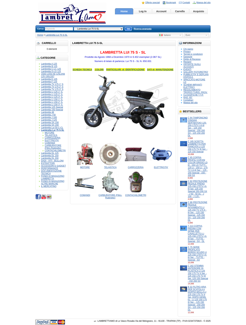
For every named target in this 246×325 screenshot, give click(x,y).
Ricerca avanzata (142, 29)
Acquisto (198, 11)
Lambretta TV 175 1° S (52, 84)
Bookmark (171, 2)
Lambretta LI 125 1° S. (52, 92)
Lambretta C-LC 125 (51, 69)
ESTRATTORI (48, 163)
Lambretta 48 (47, 112)
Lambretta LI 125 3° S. (52, 97)
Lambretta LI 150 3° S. (52, 104)
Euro (188, 35)
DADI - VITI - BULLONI (52, 160)
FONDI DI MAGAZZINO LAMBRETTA (52, 177)
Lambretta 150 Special (52, 109)
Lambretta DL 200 (50, 158)
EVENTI (187, 69)
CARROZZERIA (52, 138)
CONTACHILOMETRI (55, 150)
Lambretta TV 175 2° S (52, 86)
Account (161, 11)
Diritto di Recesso (192, 59)
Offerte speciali (152, 2)
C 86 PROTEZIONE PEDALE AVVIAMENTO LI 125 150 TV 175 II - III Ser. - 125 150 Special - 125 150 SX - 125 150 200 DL (197, 211)
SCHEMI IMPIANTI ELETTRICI (192, 86)
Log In (143, 11)
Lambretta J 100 (49, 117)
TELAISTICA (51, 135)
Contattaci (188, 100)
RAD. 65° (188, 97)
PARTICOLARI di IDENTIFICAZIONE (125, 69)
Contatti (186, 2)
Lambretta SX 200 (50, 125)
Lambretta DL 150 (50, 155)
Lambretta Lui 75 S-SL (57, 35)
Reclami (187, 62)
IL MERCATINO (48, 186)
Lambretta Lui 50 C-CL (52, 127)
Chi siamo (188, 49)
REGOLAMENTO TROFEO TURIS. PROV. (195, 91)
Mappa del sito (203, 2)
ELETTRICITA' (52, 140)
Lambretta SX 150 (50, 122)
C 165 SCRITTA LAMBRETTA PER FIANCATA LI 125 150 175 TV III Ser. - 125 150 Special (197, 146)
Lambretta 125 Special (52, 107)
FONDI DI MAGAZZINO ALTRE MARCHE (52, 182)
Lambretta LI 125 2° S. (52, 94)
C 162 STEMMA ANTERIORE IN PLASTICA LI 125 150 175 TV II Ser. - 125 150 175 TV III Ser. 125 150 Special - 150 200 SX (198, 273)
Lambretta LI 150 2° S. (52, 102)
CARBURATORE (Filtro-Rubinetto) (53, 146)
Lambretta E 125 (49, 79)
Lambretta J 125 (49, 120)
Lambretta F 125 (49, 81)
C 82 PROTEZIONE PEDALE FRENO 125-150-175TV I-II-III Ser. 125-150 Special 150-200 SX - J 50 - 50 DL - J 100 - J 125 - (197, 189)
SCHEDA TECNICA (82, 69)
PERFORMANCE (49, 168)
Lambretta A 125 (49, 64)
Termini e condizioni (193, 54)
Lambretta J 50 (48, 115)
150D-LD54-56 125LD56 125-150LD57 (53, 75)
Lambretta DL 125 (50, 153)
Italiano (165, 35)
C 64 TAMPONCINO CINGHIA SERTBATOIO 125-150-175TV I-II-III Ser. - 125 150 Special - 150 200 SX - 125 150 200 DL (198, 126)
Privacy (187, 51)
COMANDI (50, 143)
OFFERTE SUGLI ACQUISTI (192, 65)
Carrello (180, 11)
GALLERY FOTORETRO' (195, 72)
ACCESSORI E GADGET (53, 166)
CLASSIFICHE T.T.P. (193, 95)
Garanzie (187, 56)
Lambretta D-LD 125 (51, 71)
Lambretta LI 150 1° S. (52, 99)
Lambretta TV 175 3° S (52, 89)
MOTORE (49, 132)
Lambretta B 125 (49, 66)
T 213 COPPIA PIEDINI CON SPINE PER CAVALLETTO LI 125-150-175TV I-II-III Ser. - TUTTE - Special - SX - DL (197, 234)
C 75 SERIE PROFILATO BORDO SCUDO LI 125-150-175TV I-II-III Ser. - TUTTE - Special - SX (197, 253)
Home (124, 11)
